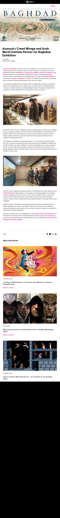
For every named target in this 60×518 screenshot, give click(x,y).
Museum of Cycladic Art (18, 78)
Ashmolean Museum (48, 76)
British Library (31, 76)
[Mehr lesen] (8, 287)
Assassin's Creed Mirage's (10, 68)
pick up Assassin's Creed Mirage (43, 213)
